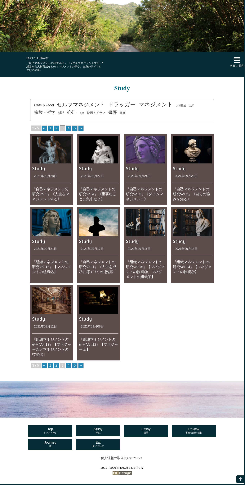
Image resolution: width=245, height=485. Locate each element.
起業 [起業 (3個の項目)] (123, 113)
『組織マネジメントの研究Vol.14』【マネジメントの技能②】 (192, 267)
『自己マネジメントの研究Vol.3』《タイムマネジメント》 (144, 195)
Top (50, 432)
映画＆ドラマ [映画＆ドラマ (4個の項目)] (96, 113)
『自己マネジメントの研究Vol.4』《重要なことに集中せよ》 (97, 195)
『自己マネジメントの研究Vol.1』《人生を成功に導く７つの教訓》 (97, 267)
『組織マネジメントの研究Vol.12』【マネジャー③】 (98, 345)
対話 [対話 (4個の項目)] (61, 113)
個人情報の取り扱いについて (122, 459)
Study (98, 432)
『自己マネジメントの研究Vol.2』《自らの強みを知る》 (191, 195)
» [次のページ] (81, 129)
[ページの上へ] (240, 479)
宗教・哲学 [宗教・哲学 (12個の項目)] (44, 113)
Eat (98, 445)
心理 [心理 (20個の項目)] (72, 112)
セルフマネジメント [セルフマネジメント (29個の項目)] (81, 105)
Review (194, 432)
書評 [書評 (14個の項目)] (112, 112)
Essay (146, 432)
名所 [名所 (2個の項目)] (191, 106)
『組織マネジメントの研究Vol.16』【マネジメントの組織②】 (51, 267)
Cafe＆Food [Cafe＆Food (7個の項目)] (44, 106)
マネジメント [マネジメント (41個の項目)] (156, 105)
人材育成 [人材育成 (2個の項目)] (181, 106)
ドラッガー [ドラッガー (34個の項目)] (122, 105)
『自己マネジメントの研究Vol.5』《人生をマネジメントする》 (50, 195)
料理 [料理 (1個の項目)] (82, 113)
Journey (50, 445)
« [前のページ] (44, 129)
